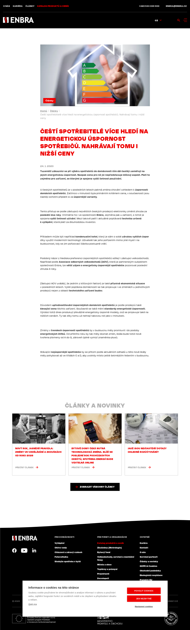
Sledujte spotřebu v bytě (68, 561)
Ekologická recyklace (151, 575)
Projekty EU (146, 579)
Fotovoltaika (61, 556)
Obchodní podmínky (150, 570)
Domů (43, 110)
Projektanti (103, 573)
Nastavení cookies (144, 606)
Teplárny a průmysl (107, 569)
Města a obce (104, 564)
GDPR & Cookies (148, 566)
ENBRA (24, 538)
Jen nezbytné (143, 599)
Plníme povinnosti (171, 619)
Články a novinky (149, 561)
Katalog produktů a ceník (53, 6)
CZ (156, 20)
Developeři (103, 578)
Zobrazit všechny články (97, 486)
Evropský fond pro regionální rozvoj (34, 618)
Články (30, 6)
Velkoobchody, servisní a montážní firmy (115, 558)
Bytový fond (103, 552)
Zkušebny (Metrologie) (109, 547)
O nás (6, 6)
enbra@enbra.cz (176, 6)
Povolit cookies (143, 591)
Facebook (14, 550)
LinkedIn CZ (34, 550)
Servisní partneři (149, 556)
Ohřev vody (61, 547)
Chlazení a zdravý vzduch (68, 552)
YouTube (24, 550)
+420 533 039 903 (149, 6)
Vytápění (59, 543)
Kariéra (18, 6)
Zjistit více (32, 604)
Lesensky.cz (171, 601)
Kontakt (144, 547)
